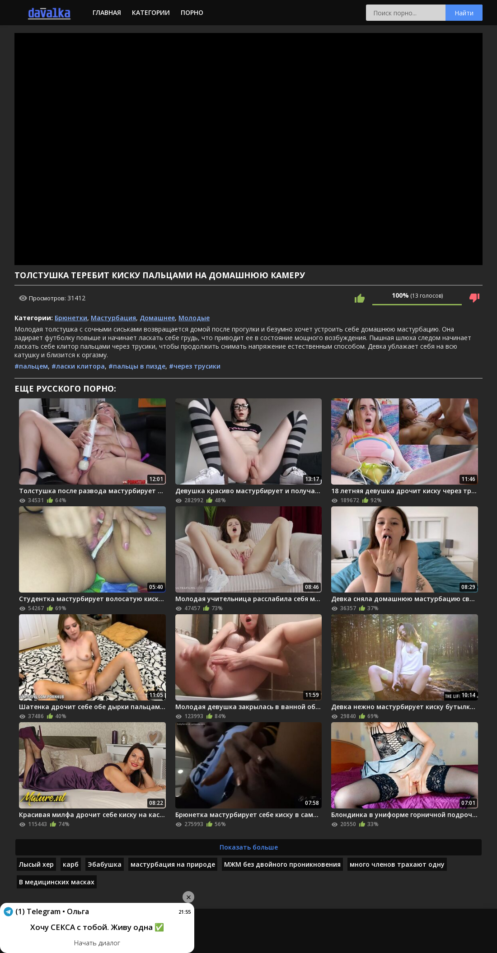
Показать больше (249, 847)
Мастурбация (113, 317)
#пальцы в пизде (136, 366)
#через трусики (194, 366)
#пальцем (31, 366)
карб (71, 864)
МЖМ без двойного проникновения (282, 864)
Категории (151, 12)
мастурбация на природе (173, 864)
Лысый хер (36, 864)
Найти (464, 13)
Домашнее (157, 317)
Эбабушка (105, 864)
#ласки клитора (78, 366)
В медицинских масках (56, 882)
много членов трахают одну (397, 864)
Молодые (194, 317)
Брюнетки (71, 317)
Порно (192, 12)
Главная (107, 12)
